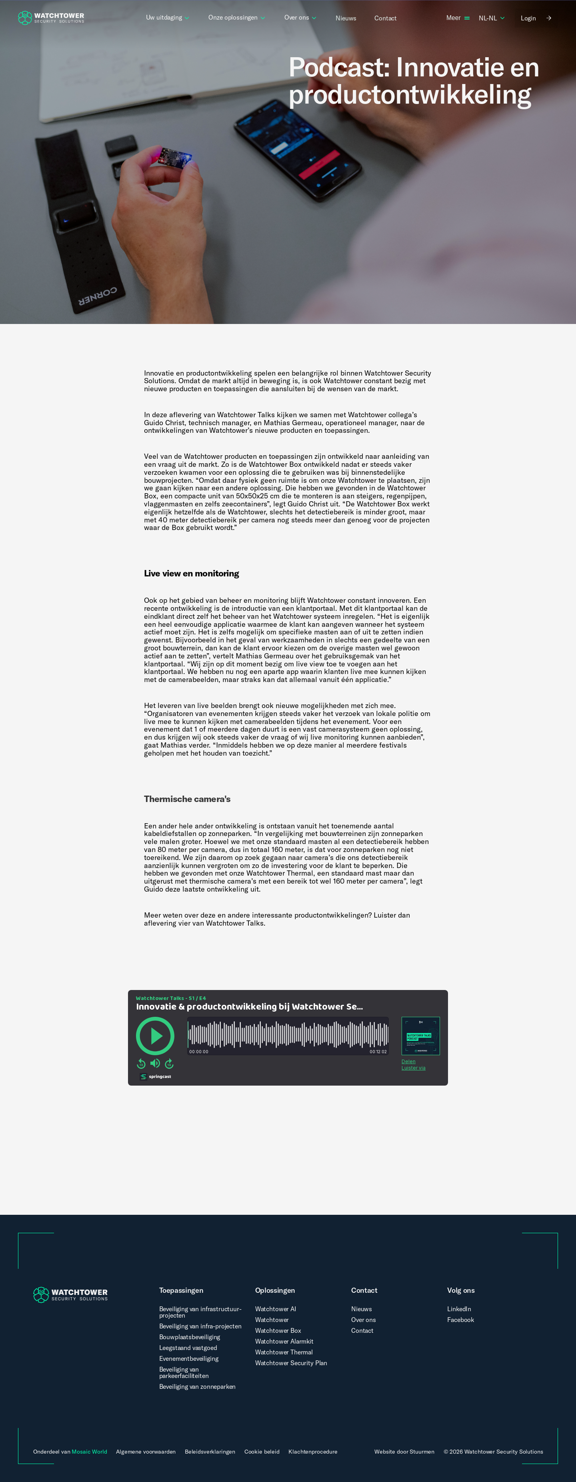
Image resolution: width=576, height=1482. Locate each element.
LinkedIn (459, 1309)
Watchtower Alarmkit (284, 1341)
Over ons (363, 1320)
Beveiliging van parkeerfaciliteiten (184, 1372)
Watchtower (272, 1320)
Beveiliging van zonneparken (197, 1386)
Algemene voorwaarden (146, 1451)
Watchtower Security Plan (291, 1363)
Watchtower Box (278, 1330)
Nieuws (361, 1309)
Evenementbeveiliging (188, 1358)
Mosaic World (89, 1451)
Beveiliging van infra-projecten (200, 1326)
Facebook (460, 1320)
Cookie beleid (262, 1451)
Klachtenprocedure (313, 1451)
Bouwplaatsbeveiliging (189, 1337)
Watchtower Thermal (284, 1352)
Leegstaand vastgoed (188, 1348)
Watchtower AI (275, 1309)
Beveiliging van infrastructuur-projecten (200, 1312)
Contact (362, 1330)
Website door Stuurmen (404, 1451)
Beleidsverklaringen (210, 1451)
